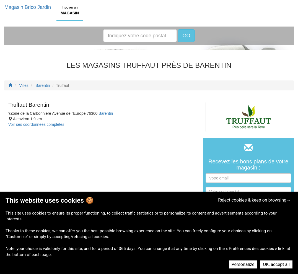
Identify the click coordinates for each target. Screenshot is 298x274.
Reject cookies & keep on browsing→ (254, 200)
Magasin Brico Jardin (27, 7)
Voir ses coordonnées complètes (36, 124)
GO (186, 35)
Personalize (243, 264)
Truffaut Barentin (28, 105)
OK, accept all (276, 264)
